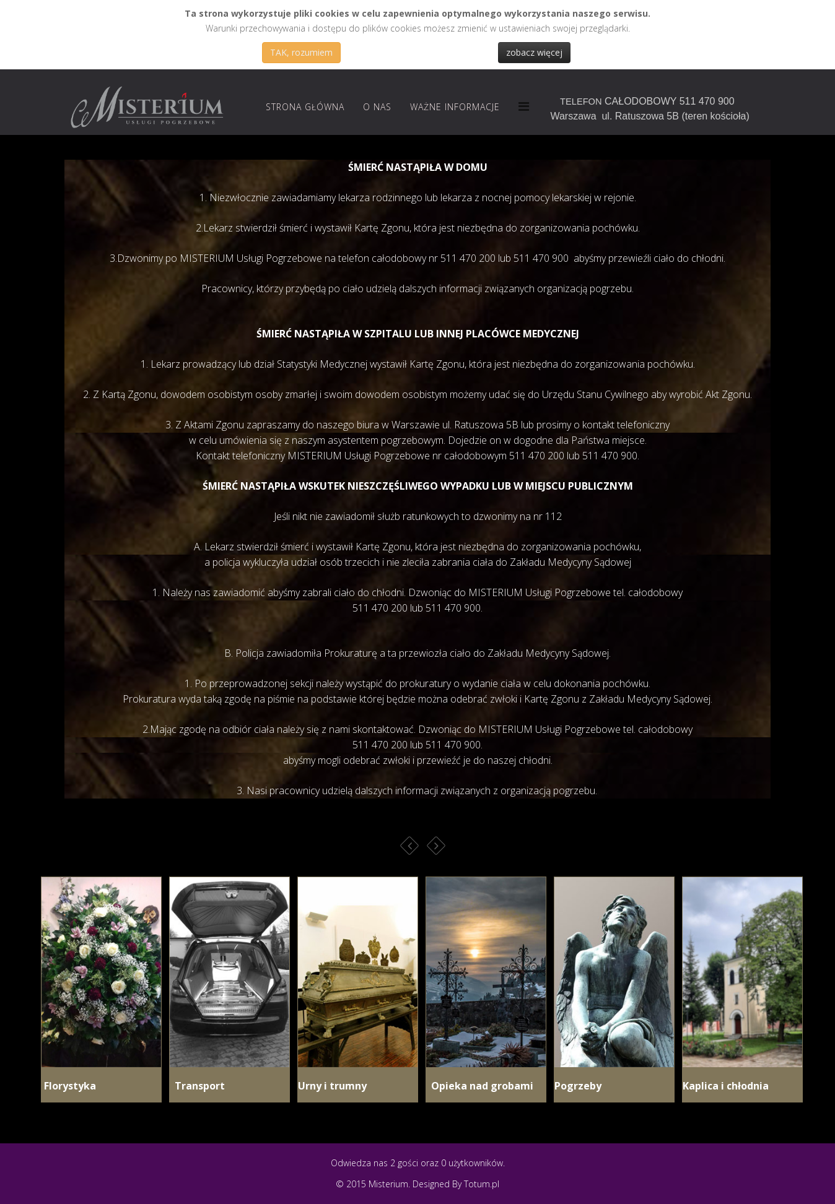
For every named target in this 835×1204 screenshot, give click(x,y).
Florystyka (69, 1086)
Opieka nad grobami (479, 1086)
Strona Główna (305, 107)
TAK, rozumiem (301, 52)
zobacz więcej (534, 52)
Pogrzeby (577, 1086)
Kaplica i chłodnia (726, 1086)
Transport (197, 1086)
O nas (377, 107)
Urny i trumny (332, 1086)
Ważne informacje (455, 107)
